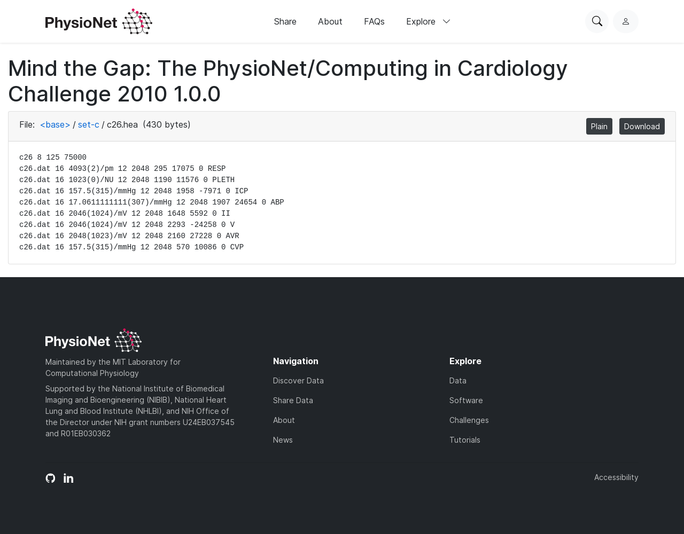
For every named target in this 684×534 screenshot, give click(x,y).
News (283, 439)
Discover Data (298, 380)
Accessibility (616, 477)
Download (642, 126)
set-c (88, 124)
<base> (55, 124)
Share (285, 21)
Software (466, 400)
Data (458, 380)
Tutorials (464, 439)
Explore (428, 21)
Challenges (469, 420)
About (330, 21)
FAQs (374, 21)
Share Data (293, 400)
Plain (599, 126)
